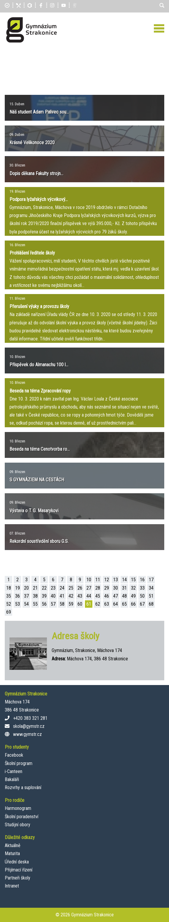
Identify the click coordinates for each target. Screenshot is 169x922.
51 (151, 596)
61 (88, 604)
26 (80, 588)
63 (106, 604)
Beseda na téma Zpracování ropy (40, 391)
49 (133, 596)
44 (88, 596)
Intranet (12, 886)
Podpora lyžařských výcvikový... (39, 199)
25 (71, 588)
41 (62, 596)
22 (44, 588)
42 (71, 596)
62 (97, 604)
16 (142, 579)
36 (17, 596)
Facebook (14, 755)
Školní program (18, 763)
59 (71, 604)
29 (106, 588)
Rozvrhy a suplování (23, 787)
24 (62, 588)
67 (142, 604)
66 (133, 604)
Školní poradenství (21, 816)
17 (151, 579)
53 (17, 604)
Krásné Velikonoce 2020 (32, 142)
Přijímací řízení (18, 870)
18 (8, 588)
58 (62, 604)
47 (115, 596)
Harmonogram (18, 808)
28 (97, 588)
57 (53, 604)
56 (44, 604)
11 (97, 579)
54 (26, 604)
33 (142, 588)
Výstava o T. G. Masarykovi (34, 510)
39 (44, 596)
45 (97, 596)
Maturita (12, 853)
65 (124, 604)
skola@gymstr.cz (29, 726)
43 (80, 596)
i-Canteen (13, 771)
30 (115, 588)
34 (151, 588)
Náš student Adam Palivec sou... (39, 112)
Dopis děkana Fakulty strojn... (36, 173)
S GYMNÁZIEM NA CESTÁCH (37, 480)
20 (26, 588)
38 (35, 596)
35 (8, 596)
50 (142, 596)
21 (35, 588)
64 (115, 604)
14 (124, 579)
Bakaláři (12, 779)
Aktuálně (12, 845)
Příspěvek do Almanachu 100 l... (39, 364)
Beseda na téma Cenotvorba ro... (40, 449)
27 (88, 588)
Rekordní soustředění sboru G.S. (39, 541)
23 (53, 588)
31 (124, 588)
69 (8, 612)
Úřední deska (17, 862)
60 (80, 604)
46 (106, 596)
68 (151, 604)
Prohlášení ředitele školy (32, 253)
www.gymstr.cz (27, 734)
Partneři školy (17, 878)
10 (88, 579)
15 (133, 579)
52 (8, 604)
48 (124, 596)
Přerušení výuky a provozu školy (39, 306)
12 (106, 579)
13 (115, 579)
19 (17, 588)
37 (26, 596)
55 (35, 604)
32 (133, 588)
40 (53, 596)
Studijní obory (17, 824)
